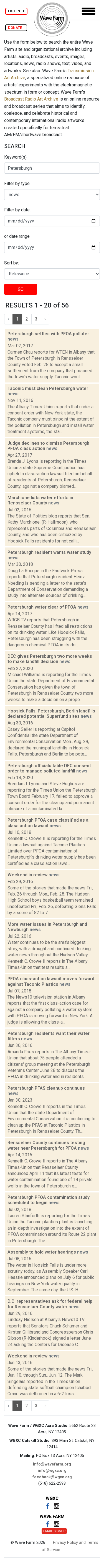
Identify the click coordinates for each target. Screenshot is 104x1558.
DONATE (16, 28)
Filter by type (17, 183)
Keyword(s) (15, 157)
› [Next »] (45, 319)
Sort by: (11, 263)
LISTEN (16, 11)
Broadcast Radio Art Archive (31, 99)
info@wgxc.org (52, 1470)
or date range (17, 236)
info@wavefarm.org (52, 1464)
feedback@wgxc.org (52, 1477)
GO (21, 289)
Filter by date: (17, 209)
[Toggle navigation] (88, 11)
